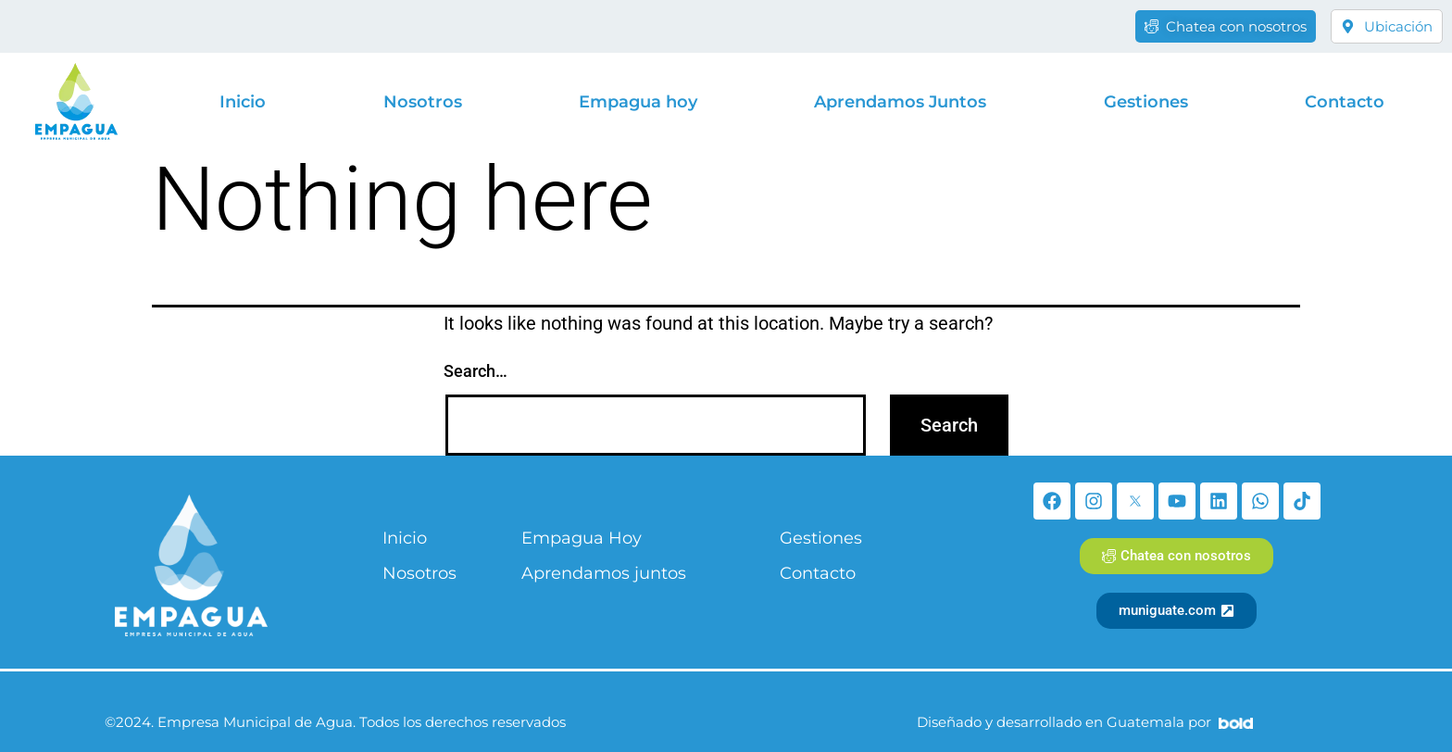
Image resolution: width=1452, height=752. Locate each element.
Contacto (1344, 102)
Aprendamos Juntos (900, 102)
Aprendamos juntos (603, 573)
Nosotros (422, 102)
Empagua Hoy (581, 538)
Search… (475, 371)
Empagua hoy (638, 102)
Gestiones (1146, 102)
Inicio (242, 102)
